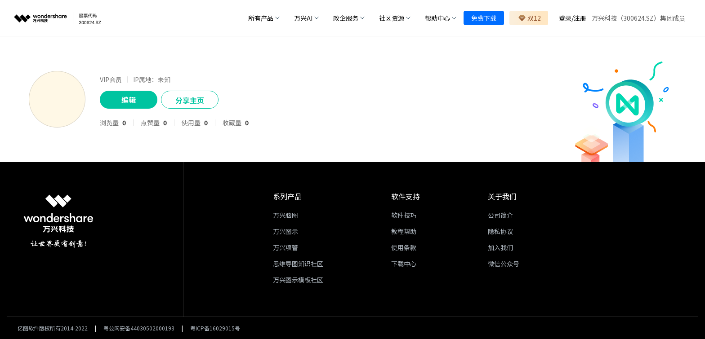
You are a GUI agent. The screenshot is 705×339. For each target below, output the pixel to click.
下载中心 (403, 263)
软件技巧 (403, 215)
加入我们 (500, 247)
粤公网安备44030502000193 (138, 328)
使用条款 (403, 247)
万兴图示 (285, 231)
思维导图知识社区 (298, 263)
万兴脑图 (285, 215)
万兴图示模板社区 (298, 279)
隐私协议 (500, 231)
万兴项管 (285, 247)
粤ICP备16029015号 (215, 328)
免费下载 (483, 17)
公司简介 (500, 215)
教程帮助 (403, 231)
